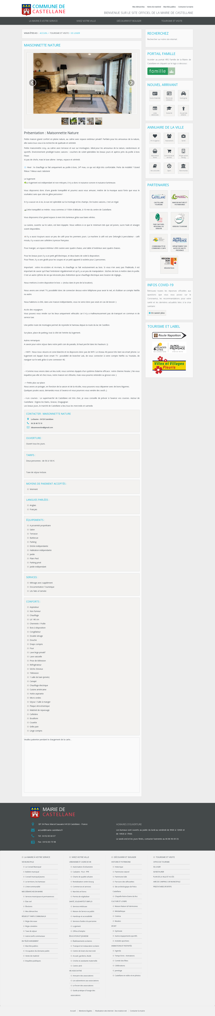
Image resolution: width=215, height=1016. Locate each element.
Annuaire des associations (83, 976)
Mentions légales (85, 1011)
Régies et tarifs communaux (34, 916)
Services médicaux (80, 906)
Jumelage (118, 970)
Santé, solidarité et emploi (80, 901)
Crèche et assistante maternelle (85, 961)
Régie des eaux (31, 921)
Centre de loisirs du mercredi (84, 951)
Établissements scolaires (82, 941)
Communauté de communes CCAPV (159, 247)
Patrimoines (183, 171)
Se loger (157, 867)
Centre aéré (77, 966)
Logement (77, 926)
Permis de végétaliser (81, 896)
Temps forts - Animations (125, 956)
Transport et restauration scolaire (86, 946)
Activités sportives (122, 941)
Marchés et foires (155, 156)
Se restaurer (158, 872)
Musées (118, 921)
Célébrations (120, 965)
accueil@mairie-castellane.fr (50, 830)
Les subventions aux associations (86, 980)
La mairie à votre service (43, 20)
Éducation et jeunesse (78, 936)
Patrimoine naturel (122, 872)
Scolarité (169, 113)
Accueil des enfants (183, 114)
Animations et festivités (121, 946)
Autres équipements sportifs (126, 936)
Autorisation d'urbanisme (83, 867)
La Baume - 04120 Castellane (42, 419)
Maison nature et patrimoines (179, 203)
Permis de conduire (169, 99)
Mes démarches (138, 7)
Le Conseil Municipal (33, 867)
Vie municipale (28, 862)
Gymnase (118, 931)
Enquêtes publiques (33, 961)
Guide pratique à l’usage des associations (83, 992)
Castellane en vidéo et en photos (127, 975)
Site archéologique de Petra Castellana (124, 889)
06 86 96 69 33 (172, 839)
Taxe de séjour (31, 931)
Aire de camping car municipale (166, 882)
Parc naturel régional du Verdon (158, 226)
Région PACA (169, 268)
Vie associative (75, 971)
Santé (183, 141)
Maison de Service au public (83, 911)
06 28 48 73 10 (36, 423)
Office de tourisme (161, 862)
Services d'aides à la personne (84, 921)
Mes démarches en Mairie (32, 891)
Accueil (73, 1011)
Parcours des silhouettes (124, 882)
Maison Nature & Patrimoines (126, 906)
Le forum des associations (83, 985)
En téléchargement (30, 941)
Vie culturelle (155, 171)
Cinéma (118, 916)
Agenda (118, 951)
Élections (28, 906)
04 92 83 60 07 (48, 836)
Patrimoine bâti (121, 877)
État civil (28, 901)
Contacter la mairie (185, 7)
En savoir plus (158, 313)
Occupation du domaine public (37, 951)
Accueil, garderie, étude (82, 956)
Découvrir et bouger (129, 20)
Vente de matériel (154, 7)
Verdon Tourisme (179, 226)
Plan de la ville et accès (163, 877)
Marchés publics (169, 7)
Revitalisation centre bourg (83, 882)
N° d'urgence (155, 141)
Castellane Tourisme (158, 203)
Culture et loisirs (119, 901)
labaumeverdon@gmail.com (42, 427)
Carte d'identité (155, 98)
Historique (119, 867)
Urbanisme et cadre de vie (80, 862)
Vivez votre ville (86, 20)
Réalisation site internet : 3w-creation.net (111, 1011)
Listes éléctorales (155, 114)
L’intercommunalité (32, 886)
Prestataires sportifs (162, 886)
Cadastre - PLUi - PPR (81, 872)
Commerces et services (169, 156)
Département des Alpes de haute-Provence (180, 248)
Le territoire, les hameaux (35, 882)
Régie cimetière (31, 926)
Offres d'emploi (79, 931)
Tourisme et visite (171, 20)
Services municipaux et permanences (39, 896)
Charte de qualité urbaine (83, 877)
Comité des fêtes (121, 961)
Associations (169, 141)
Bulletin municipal (32, 872)
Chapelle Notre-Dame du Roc (126, 896)
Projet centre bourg (183, 156)
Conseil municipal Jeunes (35, 877)
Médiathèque (120, 911)
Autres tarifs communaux (35, 936)
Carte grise (183, 98)
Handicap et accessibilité (82, 916)
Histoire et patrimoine (121, 862)
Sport (169, 171)
